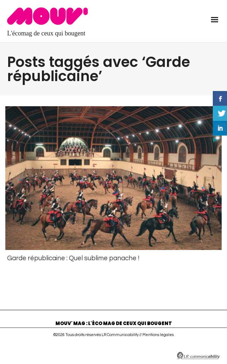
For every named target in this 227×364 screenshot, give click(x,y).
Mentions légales (158, 333)
